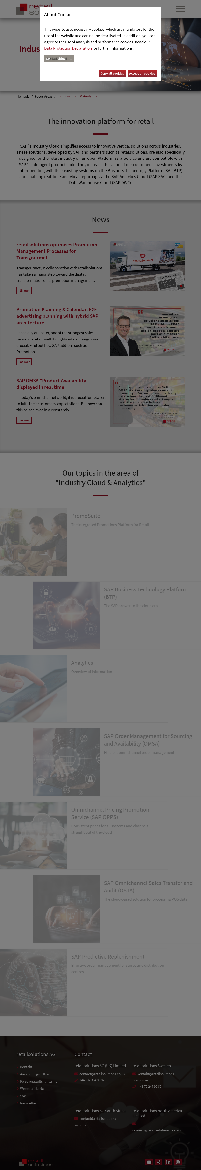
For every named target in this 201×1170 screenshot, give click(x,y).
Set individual (56, 58)
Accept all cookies (142, 73)
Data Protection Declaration (68, 48)
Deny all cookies (112, 73)
